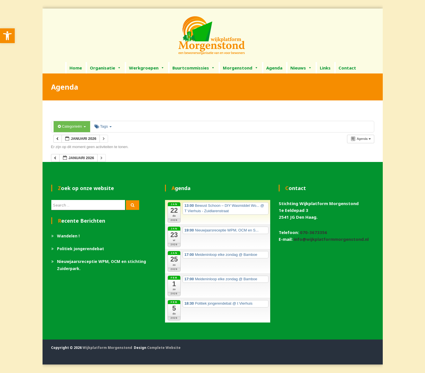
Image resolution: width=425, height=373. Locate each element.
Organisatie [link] (105, 68)
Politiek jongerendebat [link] (80, 248)
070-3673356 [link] (313, 232)
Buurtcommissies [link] (193, 68)
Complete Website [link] (164, 347)
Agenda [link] (274, 68)
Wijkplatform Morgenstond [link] (107, 347)
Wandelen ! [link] (68, 236)
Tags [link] (103, 126)
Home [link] (75, 68)
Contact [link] (347, 68)
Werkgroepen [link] (146, 68)
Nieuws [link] (301, 68)
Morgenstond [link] (240, 68)
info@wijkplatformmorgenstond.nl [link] (331, 239)
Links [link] (325, 68)
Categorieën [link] (72, 126)
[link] (7, 35)
